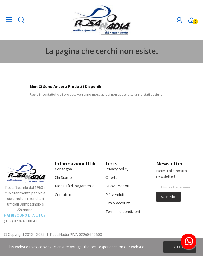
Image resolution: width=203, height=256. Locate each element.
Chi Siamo (63, 177)
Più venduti (114, 194)
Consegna (63, 168)
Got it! (180, 246)
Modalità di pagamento (75, 185)
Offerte (111, 177)
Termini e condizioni (122, 211)
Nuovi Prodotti (118, 185)
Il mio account (117, 203)
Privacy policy (116, 168)
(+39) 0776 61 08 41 (20, 221)
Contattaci (63, 194)
